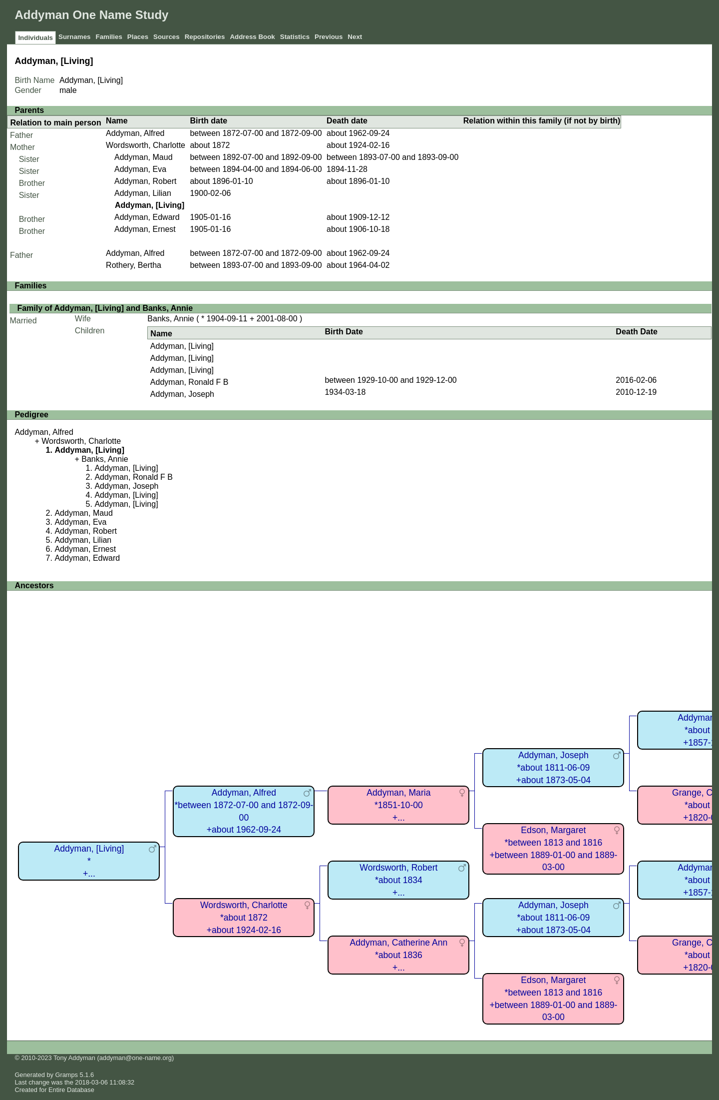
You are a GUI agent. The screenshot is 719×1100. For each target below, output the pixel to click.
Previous (329, 36)
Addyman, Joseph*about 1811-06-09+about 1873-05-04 (553, 767)
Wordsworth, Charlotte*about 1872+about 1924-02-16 (244, 917)
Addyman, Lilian (142, 193)
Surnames (74, 36)
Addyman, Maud (143, 157)
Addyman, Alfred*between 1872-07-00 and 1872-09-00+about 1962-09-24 (244, 811)
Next (355, 36)
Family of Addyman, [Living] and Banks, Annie (105, 308)
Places (137, 36)
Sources (166, 36)
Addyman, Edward (147, 217)
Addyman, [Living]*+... (89, 861)
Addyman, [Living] (182, 346)
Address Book (252, 36)
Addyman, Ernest (145, 229)
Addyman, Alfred (135, 133)
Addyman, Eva (140, 169)
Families (108, 36)
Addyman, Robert (145, 181)
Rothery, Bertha (133, 265)
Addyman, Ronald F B (189, 382)
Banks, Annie (170, 318)
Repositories (205, 36)
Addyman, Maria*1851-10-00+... (398, 805)
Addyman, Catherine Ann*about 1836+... (399, 955)
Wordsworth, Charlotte (145, 145)
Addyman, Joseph (182, 394)
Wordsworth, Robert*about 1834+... (398, 880)
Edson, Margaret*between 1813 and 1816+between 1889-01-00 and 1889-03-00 (554, 848)
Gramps (66, 1075)
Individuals (35, 37)
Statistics (295, 36)
